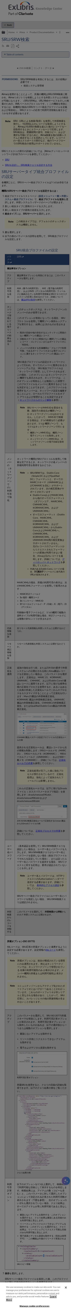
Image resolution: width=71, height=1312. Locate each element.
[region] (35, 1297)
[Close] (65, 1287)
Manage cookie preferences (34, 1306)
